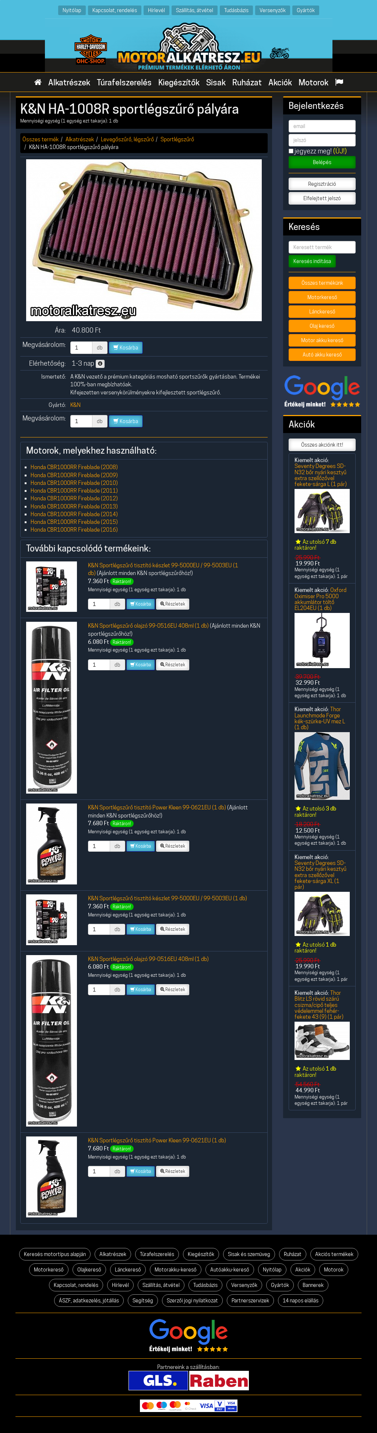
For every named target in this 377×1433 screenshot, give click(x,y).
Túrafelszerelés (124, 82)
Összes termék (40, 139)
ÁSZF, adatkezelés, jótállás (89, 1300)
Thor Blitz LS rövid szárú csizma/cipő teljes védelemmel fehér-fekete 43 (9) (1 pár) (319, 1005)
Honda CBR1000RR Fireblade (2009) (74, 475)
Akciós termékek (334, 1254)
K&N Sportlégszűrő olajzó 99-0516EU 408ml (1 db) (148, 625)
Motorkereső (322, 297)
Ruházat (247, 82)
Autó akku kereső (322, 355)
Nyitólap (72, 10)
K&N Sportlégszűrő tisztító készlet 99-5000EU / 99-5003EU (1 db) (167, 898)
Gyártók (306, 10)
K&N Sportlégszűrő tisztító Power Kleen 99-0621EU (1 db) (157, 807)
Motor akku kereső (322, 340)
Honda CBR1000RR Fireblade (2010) (74, 483)
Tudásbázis (236, 10)
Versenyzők (273, 10)
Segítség (143, 1300)
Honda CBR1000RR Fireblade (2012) (74, 498)
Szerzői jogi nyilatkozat (192, 1300)
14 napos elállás (300, 1300)
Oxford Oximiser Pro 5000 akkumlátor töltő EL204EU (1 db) (320, 599)
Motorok (313, 82)
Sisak (216, 82)
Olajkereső (89, 1270)
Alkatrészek (69, 82)
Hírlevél (156, 10)
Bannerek (313, 1285)
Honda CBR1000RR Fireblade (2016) (74, 529)
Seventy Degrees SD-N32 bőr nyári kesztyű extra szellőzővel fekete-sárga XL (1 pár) (320, 875)
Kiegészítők (179, 82)
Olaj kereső (322, 326)
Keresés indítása (312, 261)
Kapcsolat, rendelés (114, 10)
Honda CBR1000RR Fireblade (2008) (74, 467)
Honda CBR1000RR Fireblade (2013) (74, 506)
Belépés (322, 162)
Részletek (172, 604)
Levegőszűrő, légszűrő (127, 139)
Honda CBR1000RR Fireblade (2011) (74, 490)
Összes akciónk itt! (322, 445)
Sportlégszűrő (177, 139)
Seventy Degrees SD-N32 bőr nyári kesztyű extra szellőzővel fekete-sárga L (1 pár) (321, 475)
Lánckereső (322, 312)
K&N (75, 405)
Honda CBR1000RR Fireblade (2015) (74, 522)
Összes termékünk (322, 283)
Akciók (280, 82)
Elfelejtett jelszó (322, 198)
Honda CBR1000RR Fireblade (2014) (74, 514)
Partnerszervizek (250, 1300)
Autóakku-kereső (229, 1270)
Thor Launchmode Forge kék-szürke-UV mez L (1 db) (320, 718)
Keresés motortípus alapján (55, 1254)
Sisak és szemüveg (249, 1254)
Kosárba (125, 348)
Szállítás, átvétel (194, 10)
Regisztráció (322, 184)
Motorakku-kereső (176, 1270)
